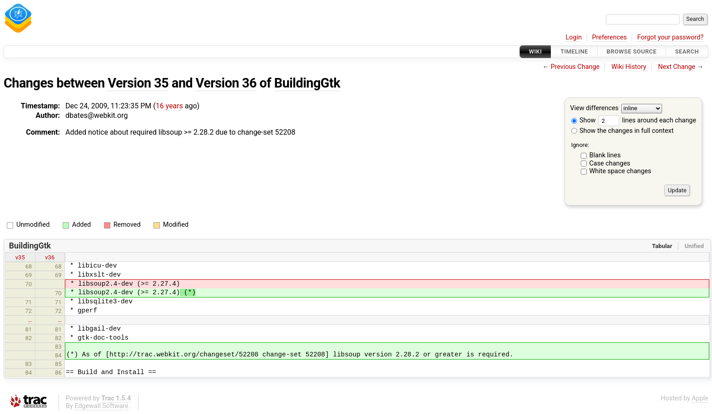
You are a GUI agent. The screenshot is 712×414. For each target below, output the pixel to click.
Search (687, 51)
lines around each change (647, 120)
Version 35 (138, 83)
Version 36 (226, 83)
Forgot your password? (670, 37)
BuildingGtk (307, 83)
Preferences (609, 37)
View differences (594, 108)
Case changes (609, 163)
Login (574, 37)
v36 (49, 257)
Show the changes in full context (622, 131)
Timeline (574, 51)
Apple (700, 398)
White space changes (620, 171)
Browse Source (632, 51)
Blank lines (605, 155)
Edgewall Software (101, 406)
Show (583, 120)
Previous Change (575, 67)
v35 (20, 257)
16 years (169, 106)
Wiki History (629, 67)
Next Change (676, 67)
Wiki (535, 51)
